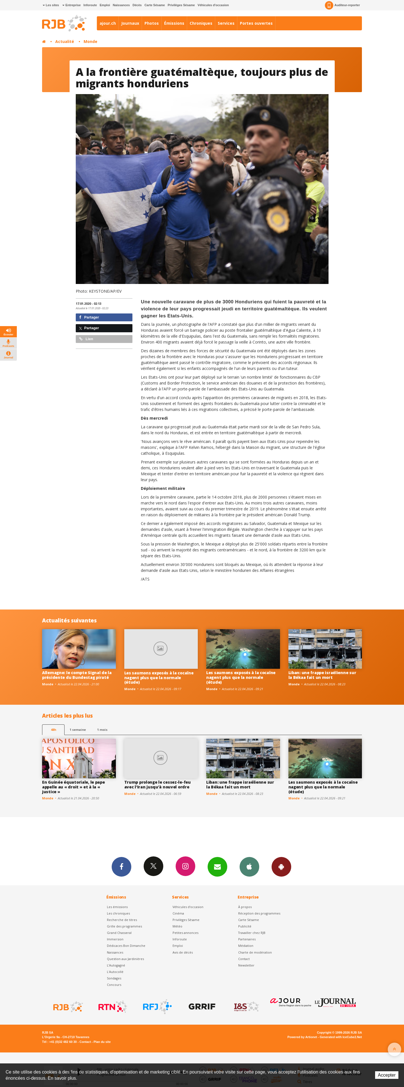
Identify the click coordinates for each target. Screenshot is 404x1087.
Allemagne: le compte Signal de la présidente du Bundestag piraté (77, 675)
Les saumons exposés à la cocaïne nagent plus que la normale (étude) (159, 677)
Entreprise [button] (71, 5)
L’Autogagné (116, 965)
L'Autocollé (115, 972)
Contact (244, 959)
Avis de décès (183, 952)
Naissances (121, 5)
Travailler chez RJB (251, 932)
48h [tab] (53, 729)
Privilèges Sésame (181, 5)
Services (226, 23)
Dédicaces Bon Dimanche (126, 945)
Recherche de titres (122, 920)
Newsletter (246, 965)
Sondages (114, 978)
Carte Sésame (154, 5)
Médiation (245, 945)
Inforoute (90, 5)
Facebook (121, 866)
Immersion (115, 939)
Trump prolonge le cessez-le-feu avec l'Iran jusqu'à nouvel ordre (157, 784)
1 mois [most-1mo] (102, 729)
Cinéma (178, 913)
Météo (177, 926)
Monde (90, 41)
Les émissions (117, 907)
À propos (245, 907)
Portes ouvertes (256, 23)
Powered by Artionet (302, 1037)
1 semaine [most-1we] (78, 729)
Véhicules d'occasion (213, 5)
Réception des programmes (259, 913)
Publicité (244, 926)
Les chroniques (118, 913)
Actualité (64, 41)
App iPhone (249, 866)
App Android (281, 866)
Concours (114, 984)
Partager (89, 317)
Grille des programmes (124, 926)
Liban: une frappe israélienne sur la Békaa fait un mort (322, 675)
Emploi (105, 5)
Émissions (174, 23)
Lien (86, 339)
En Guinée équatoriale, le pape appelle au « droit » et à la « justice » (73, 786)
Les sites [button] (51, 5)
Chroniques (201, 23)
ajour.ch (108, 23)
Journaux (130, 23)
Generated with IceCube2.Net (341, 1037)
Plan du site (102, 1041)
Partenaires (247, 939)
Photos (151, 23)
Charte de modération (255, 952)
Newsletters (217, 866)
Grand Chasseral (119, 932)
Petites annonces (185, 932)
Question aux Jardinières (125, 959)
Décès (137, 5)
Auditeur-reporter (342, 5)
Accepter (387, 1075)
